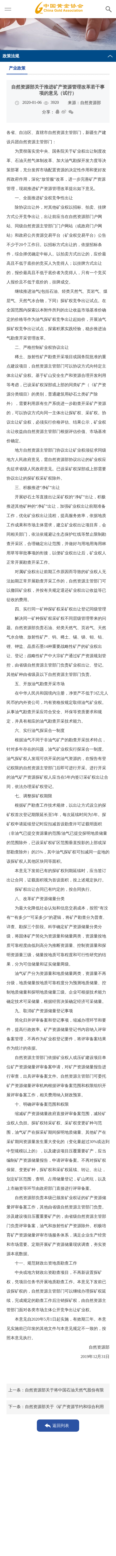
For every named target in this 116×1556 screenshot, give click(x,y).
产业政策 (17, 68)
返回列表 (60, 1425)
